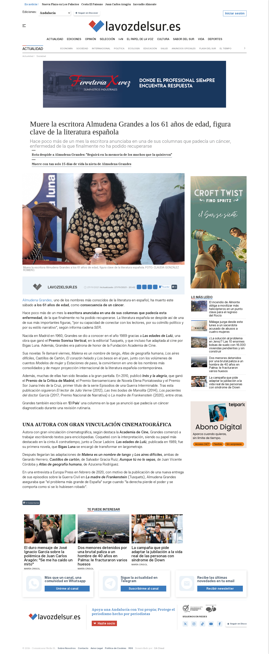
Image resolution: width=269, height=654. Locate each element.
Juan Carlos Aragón (118, 5)
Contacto (83, 649)
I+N (121, 40)
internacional (101, 49)
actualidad (27, 57)
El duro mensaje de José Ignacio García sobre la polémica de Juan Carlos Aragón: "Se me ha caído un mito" (48, 557)
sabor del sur (183, 40)
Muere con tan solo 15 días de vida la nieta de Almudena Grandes (81, 165)
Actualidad (55, 40)
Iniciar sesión (235, 14)
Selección (107, 40)
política (119, 49)
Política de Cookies (115, 649)
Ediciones (74, 40)
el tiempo (225, 49)
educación (150, 49)
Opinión (90, 40)
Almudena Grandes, (37, 301)
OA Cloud (159, 649)
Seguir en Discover (86, 14)
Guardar (164, 288)
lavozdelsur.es (62, 288)
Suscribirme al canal (143, 589)
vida (201, 40)
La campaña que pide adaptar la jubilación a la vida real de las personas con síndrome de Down (216, 383)
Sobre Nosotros (67, 649)
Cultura (163, 40)
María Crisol (32, 569)
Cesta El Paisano (92, 5)
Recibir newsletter (220, 589)
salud (164, 49)
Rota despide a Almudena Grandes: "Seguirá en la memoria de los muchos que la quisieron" (102, 156)
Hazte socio (104, 624)
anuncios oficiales (184, 49)
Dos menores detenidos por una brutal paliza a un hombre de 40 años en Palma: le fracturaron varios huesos (217, 365)
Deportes (215, 40)
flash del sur (207, 49)
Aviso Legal (97, 649)
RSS (131, 649)
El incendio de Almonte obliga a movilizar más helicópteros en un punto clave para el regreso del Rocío (217, 310)
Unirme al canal (67, 589)
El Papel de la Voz (140, 40)
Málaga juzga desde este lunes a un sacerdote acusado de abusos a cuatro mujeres (217, 327)
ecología (134, 49)
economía (66, 49)
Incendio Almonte (145, 5)
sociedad (82, 49)
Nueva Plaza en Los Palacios (60, 5)
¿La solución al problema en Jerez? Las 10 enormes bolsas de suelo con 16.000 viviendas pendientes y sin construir (218, 346)
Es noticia (31, 5)
